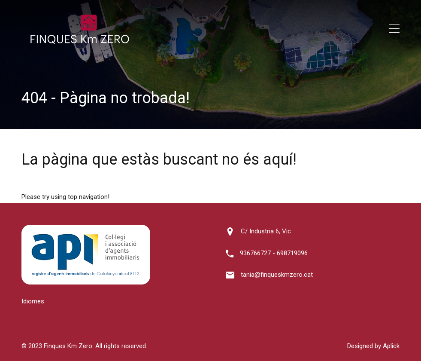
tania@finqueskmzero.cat (277, 274)
